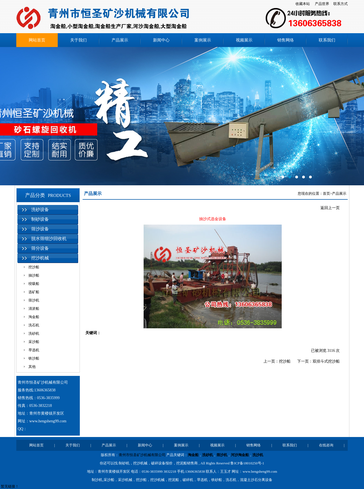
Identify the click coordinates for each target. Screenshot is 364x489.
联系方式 (340, 4)
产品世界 (322, 4)
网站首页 (37, 40)
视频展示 (244, 40)
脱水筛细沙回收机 (49, 238)
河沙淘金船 (240, 455)
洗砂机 (33, 333)
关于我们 (78, 40)
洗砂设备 (40, 209)
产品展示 (120, 40)
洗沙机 (257, 455)
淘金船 (33, 317)
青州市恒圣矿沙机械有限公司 (142, 455)
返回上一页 (330, 208)
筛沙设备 (40, 229)
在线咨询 (326, 445)
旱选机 (33, 350)
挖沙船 (33, 267)
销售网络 (285, 40)
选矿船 (33, 292)
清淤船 (33, 308)
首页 (326, 193)
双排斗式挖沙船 (326, 361)
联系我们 (327, 40)
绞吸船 (33, 284)
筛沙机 (33, 300)
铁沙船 (33, 358)
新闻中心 (161, 40)
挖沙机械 (40, 258)
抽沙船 (33, 275)
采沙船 (33, 342)
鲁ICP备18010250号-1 (247, 463)
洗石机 (33, 325)
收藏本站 (303, 4)
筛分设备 (40, 248)
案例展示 (202, 40)
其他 (32, 367)
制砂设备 (40, 219)
